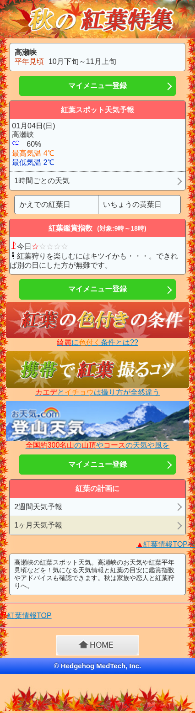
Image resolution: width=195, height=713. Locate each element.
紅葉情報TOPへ (165, 544)
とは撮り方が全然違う (97, 392)
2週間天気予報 (38, 507)
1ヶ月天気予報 (38, 525)
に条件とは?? (97, 342)
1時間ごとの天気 (42, 181)
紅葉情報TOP (29, 615)
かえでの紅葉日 (44, 204)
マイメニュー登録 (97, 86)
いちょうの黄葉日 (132, 204)
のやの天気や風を (98, 445)
